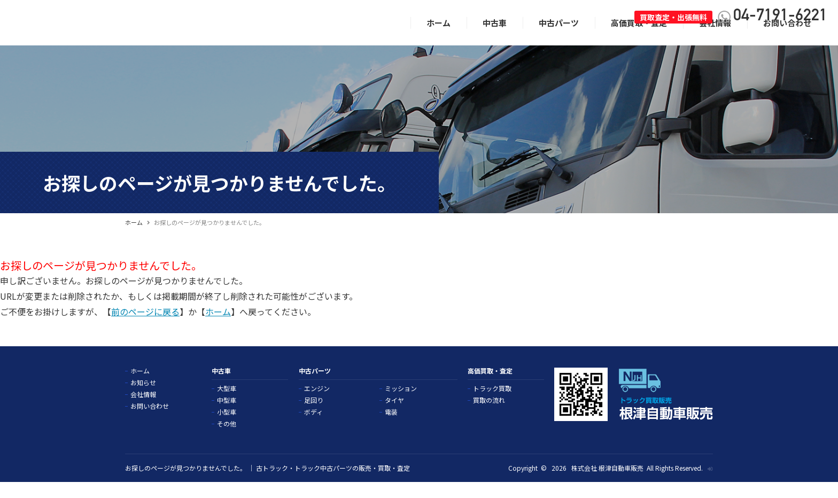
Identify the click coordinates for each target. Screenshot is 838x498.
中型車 (226, 416)
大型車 (226, 404)
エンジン (317, 404)
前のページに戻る (145, 327)
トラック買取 (492, 404)
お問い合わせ (787, 38)
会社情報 (715, 38)
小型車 (226, 427)
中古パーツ (559, 38)
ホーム (438, 38)
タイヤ (394, 416)
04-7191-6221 (780, 17)
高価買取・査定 (639, 38)
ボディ (313, 427)
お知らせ (143, 398)
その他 (226, 439)
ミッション (401, 404)
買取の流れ (489, 416)
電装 (391, 427)
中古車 (495, 38)
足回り (313, 416)
